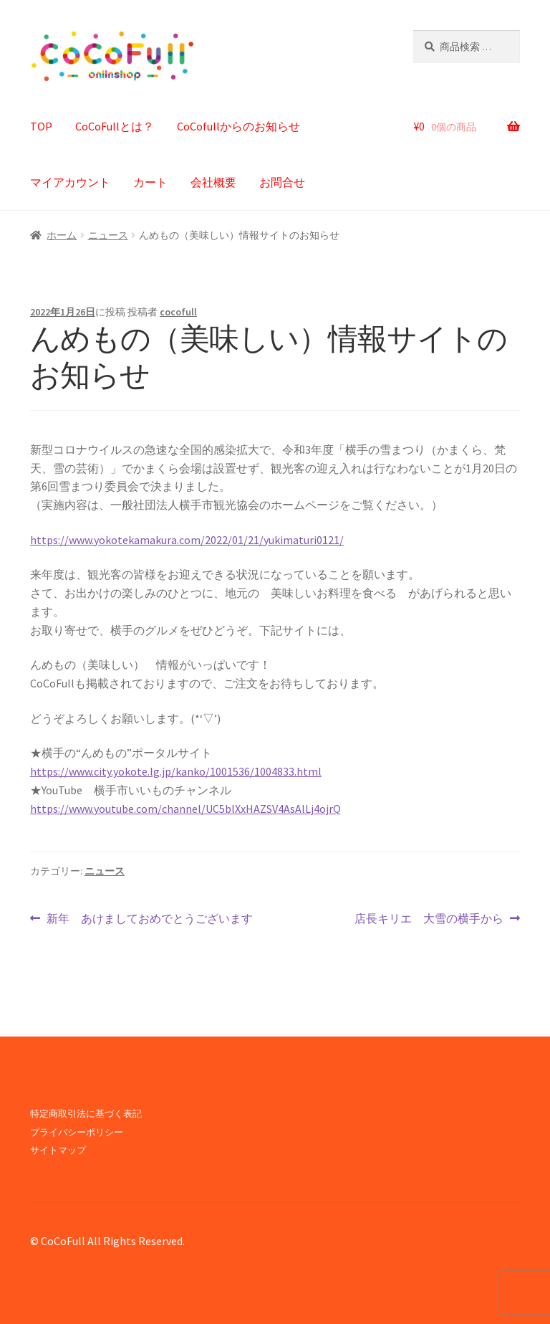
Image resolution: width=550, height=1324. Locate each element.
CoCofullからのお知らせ (238, 126)
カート (150, 182)
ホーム (62, 235)
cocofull (178, 311)
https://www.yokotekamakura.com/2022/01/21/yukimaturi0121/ (187, 540)
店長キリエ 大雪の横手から (428, 919)
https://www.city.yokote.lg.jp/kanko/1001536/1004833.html (176, 771)
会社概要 (213, 182)
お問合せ (282, 182)
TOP (41, 126)
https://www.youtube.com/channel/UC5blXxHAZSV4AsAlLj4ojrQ (185, 808)
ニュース (108, 235)
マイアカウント (70, 182)
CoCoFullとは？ (114, 126)
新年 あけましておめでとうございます (149, 919)
